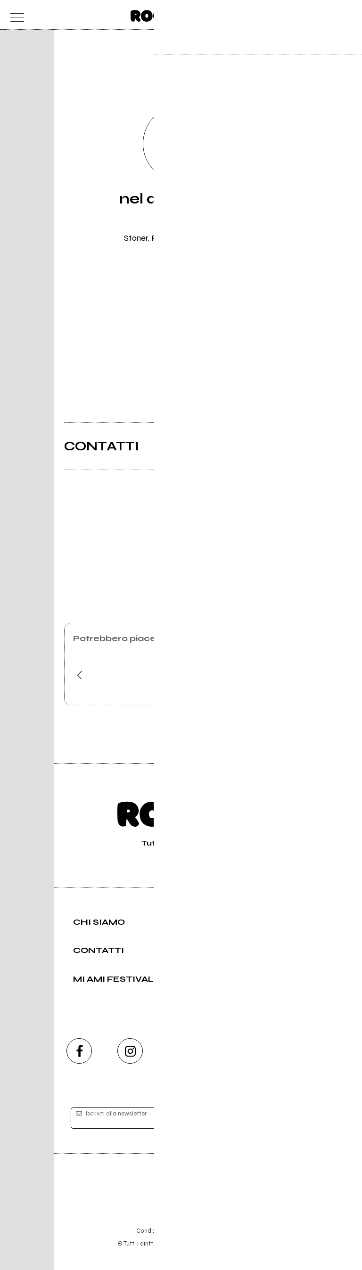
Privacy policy (207, 1230)
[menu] (14, 15)
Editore (181, 1186)
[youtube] (181, 1051)
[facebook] (79, 1051)
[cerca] (328, 15)
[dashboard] (347, 15)
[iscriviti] (272, 1118)
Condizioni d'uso (159, 1230)
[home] (160, 14)
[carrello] (310, 15)
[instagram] (130, 1051)
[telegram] (283, 1051)
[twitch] (232, 1051)
